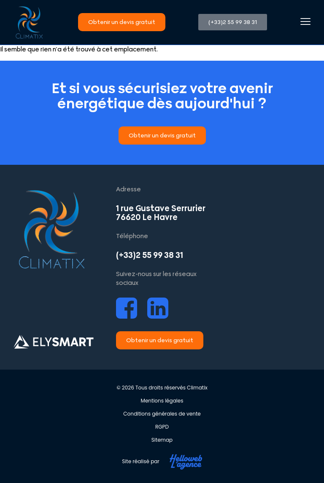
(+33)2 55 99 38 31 (149, 255)
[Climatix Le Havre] (264, 248)
